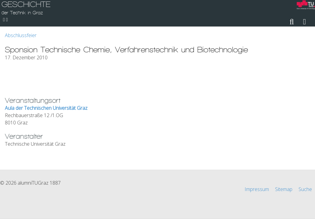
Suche (305, 189)
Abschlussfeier (21, 35)
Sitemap (283, 189)
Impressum (257, 189)
